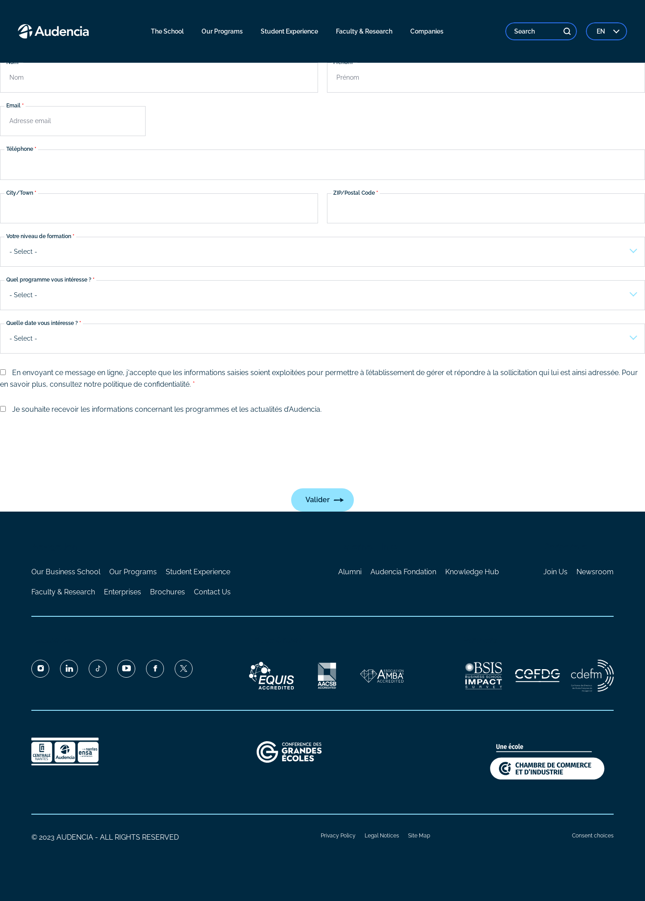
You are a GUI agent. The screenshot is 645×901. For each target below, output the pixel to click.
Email (13, 106)
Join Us (555, 572)
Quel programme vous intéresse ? (48, 280)
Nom (12, 62)
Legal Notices (382, 836)
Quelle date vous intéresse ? (42, 323)
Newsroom (595, 572)
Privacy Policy (338, 836)
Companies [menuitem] (426, 31)
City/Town (19, 193)
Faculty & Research (63, 592)
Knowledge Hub (472, 572)
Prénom (343, 62)
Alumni (349, 572)
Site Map (419, 836)
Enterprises (122, 592)
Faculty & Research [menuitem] (364, 31)
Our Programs (133, 572)
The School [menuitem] (167, 31)
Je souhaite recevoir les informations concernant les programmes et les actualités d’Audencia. (167, 409)
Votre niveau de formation (38, 236)
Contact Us (212, 592)
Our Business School (65, 572)
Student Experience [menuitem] (289, 31)
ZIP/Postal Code (354, 193)
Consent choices (593, 836)
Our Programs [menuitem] (222, 31)
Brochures (167, 592)
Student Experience (198, 572)
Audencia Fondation (403, 572)
